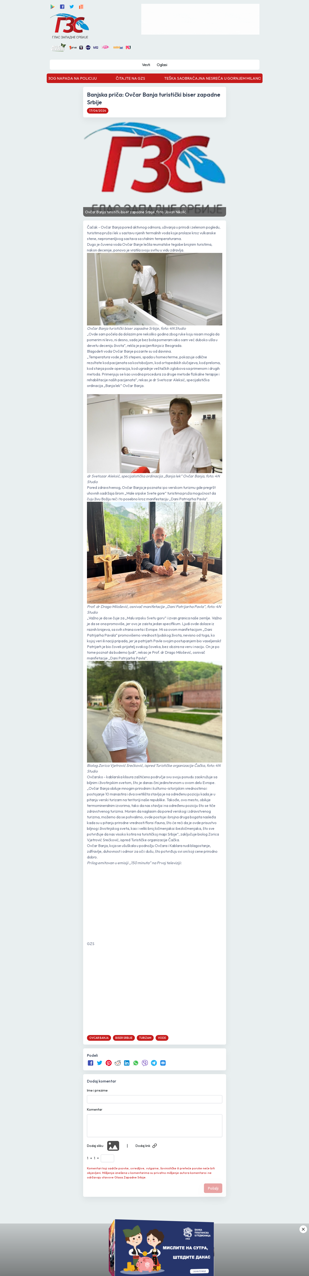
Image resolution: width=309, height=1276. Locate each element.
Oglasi (162, 64)
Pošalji (213, 1188)
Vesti (146, 64)
